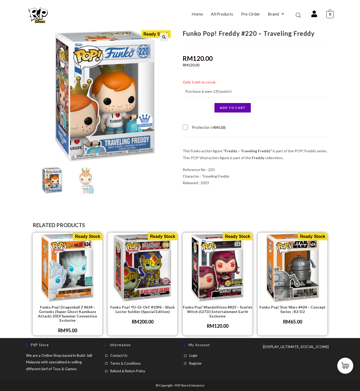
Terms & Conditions (125, 363)
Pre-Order (250, 13)
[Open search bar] (298, 15)
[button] (276, 14)
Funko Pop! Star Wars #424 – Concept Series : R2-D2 (292, 309)
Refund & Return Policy (127, 371)
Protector (209, 127)
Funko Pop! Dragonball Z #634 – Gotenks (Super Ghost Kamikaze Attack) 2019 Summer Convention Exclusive (67, 313)
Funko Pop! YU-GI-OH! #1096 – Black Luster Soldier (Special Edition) (142, 309)
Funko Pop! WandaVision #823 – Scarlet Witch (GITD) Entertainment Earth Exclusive (217, 311)
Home (197, 13)
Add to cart (233, 108)
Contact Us (118, 355)
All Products (222, 13)
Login (193, 355)
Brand (276, 13)
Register (195, 363)
